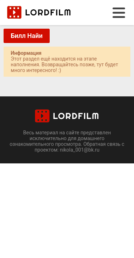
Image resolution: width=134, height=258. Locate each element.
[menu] (119, 13)
